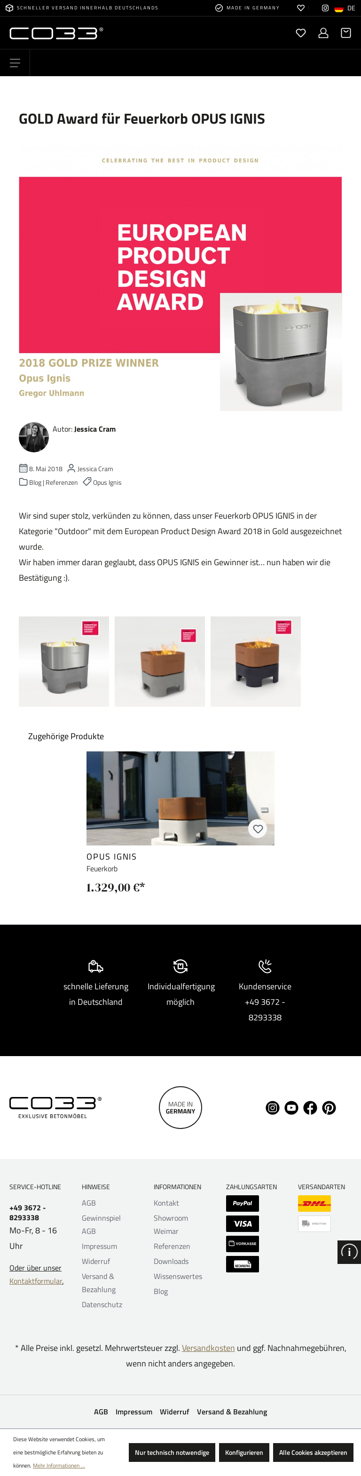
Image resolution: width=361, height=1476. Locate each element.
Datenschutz (102, 1304)
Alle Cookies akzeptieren (313, 1452)
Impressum (99, 1246)
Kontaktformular (35, 1281)
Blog (161, 1291)
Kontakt (166, 1202)
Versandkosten (208, 1348)
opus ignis (111, 856)
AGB (89, 1202)
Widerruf (96, 1261)
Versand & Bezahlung (232, 1411)
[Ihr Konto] (323, 33)
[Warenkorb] (343, 33)
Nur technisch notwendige (172, 1452)
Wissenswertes (178, 1276)
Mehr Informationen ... (59, 1465)
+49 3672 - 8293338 (27, 1213)
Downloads (171, 1261)
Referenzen (172, 1246)
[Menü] (15, 63)
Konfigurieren (244, 1452)
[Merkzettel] (301, 33)
